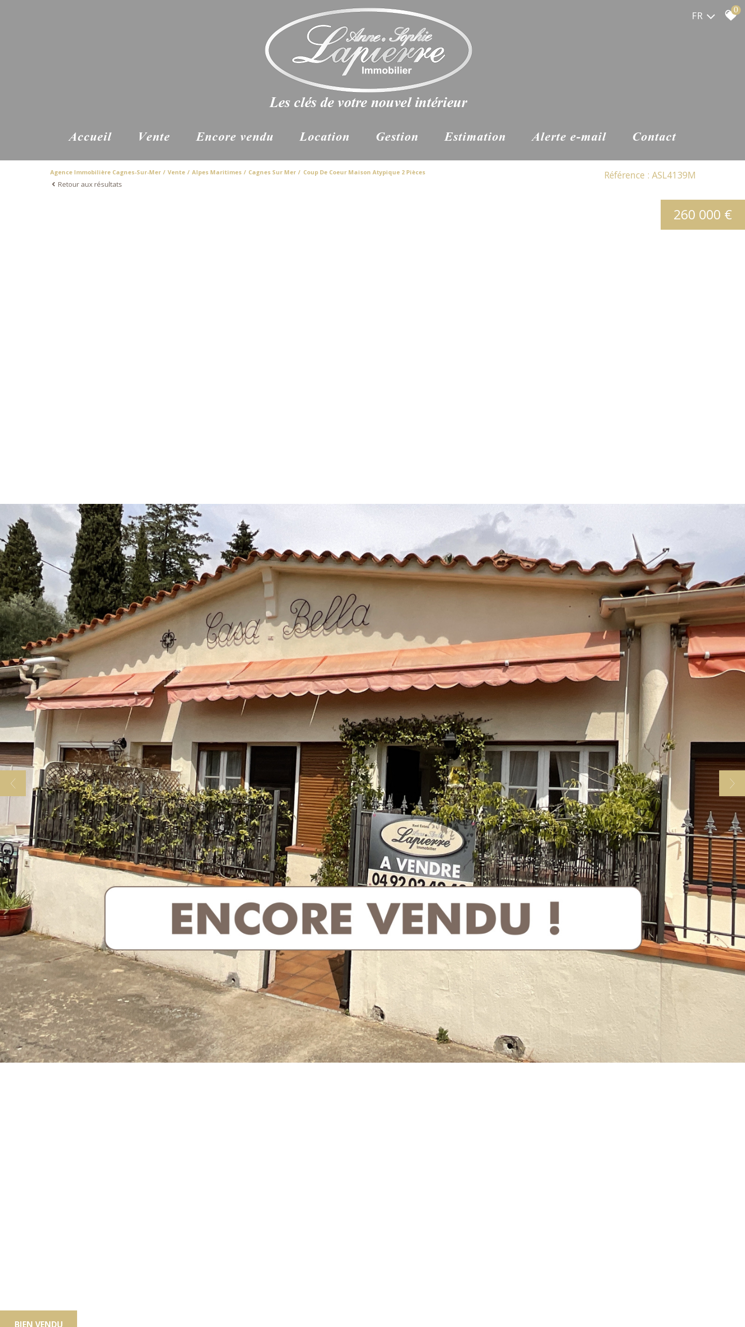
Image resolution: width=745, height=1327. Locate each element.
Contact (654, 137)
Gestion (397, 137)
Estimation (475, 137)
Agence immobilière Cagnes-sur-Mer (105, 172)
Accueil (90, 137)
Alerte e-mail (569, 137)
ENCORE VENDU (235, 137)
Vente (154, 137)
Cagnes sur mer (272, 172)
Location (325, 137)
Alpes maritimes (217, 172)
